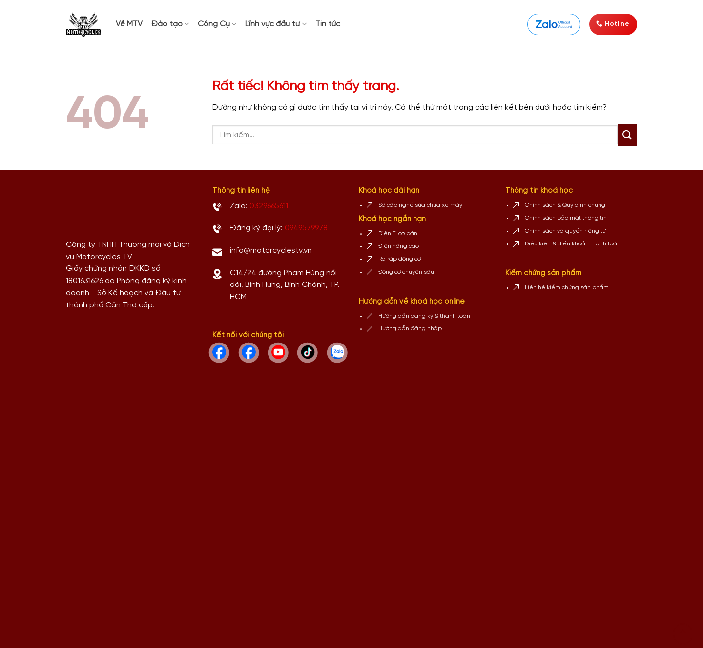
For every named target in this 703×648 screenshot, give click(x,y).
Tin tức (327, 24)
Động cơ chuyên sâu (406, 272)
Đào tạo (170, 24)
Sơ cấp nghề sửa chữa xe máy (420, 205)
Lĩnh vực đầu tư (275, 24)
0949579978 (306, 228)
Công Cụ (217, 24)
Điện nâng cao (398, 246)
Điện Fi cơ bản (397, 233)
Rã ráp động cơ (399, 259)
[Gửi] (627, 135)
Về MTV (129, 24)
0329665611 (268, 206)
